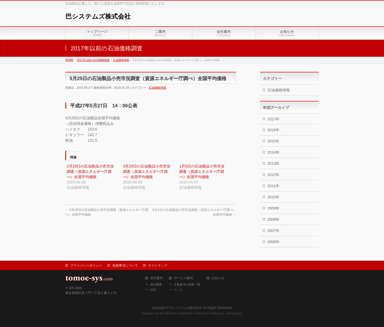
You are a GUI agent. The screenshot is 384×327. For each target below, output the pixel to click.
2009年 (273, 208)
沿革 (153, 289)
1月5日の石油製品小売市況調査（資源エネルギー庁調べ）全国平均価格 (202, 171)
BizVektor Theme (192, 313)
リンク (178, 289)
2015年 (273, 141)
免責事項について (125, 265)
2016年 (273, 130)
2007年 (273, 230)
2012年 (273, 175)
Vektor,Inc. (217, 313)
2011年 (273, 186)
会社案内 (156, 278)
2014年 (273, 152)
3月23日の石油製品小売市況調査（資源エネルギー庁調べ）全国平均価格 (146, 171)
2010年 (273, 197)
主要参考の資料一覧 (187, 284)
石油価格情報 (157, 87)
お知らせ (217, 278)
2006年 (273, 242)
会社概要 (156, 284)
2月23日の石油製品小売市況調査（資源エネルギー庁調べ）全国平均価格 (90, 171)
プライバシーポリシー (86, 265)
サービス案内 (183, 278)
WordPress (167, 313)
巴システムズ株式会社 (98, 16)
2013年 (273, 163)
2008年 (273, 219)
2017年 (273, 119)
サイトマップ (157, 265)
